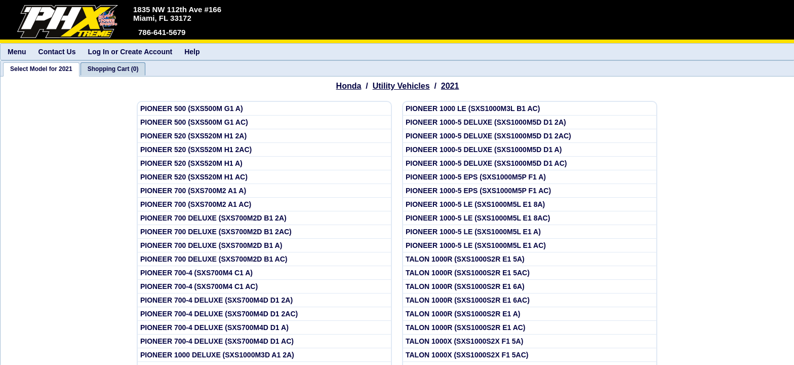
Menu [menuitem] (17, 52)
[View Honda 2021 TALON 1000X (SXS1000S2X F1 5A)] (529, 341)
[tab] (41, 69)
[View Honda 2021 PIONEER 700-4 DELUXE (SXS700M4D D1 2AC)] (264, 314)
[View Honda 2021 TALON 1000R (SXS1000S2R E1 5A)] (529, 259)
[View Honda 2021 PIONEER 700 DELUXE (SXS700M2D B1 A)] (264, 245)
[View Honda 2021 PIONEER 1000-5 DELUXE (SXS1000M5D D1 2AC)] (529, 136)
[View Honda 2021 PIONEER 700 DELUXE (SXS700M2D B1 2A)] (264, 218)
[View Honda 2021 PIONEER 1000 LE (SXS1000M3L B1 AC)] (529, 109)
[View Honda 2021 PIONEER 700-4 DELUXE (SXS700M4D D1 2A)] (264, 300)
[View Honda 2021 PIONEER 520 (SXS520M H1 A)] (264, 163)
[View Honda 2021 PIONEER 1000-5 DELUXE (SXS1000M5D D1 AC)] (529, 163)
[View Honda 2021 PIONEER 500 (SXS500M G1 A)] (264, 109)
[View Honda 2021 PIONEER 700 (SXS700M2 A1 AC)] (264, 204)
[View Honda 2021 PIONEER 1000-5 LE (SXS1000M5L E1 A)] (529, 232)
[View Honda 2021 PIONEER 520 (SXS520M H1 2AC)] (264, 150)
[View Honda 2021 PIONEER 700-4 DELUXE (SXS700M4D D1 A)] (264, 328)
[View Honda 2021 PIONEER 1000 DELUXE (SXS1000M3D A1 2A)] (264, 355)
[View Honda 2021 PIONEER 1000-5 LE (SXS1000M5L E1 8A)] (529, 204)
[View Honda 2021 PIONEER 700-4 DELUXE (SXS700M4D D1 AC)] (264, 341)
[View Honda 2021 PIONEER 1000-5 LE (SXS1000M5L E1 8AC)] (529, 218)
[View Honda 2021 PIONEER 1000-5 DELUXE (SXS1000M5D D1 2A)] (529, 122)
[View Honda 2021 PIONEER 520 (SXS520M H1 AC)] (264, 177)
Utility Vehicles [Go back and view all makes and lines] (401, 86)
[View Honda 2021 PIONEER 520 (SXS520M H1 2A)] (264, 136)
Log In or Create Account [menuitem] (130, 52)
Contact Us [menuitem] (57, 52)
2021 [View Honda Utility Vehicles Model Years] (450, 86)
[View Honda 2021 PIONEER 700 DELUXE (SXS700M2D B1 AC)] (264, 259)
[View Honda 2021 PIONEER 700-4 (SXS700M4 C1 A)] (264, 273)
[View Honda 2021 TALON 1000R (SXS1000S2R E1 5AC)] (529, 273)
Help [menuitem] (192, 52)
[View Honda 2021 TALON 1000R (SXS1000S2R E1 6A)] (529, 287)
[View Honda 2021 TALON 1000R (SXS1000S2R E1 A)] (529, 314)
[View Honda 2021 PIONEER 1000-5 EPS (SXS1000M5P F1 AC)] (529, 191)
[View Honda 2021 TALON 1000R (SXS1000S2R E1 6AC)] (529, 300)
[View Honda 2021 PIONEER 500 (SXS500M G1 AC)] (264, 122)
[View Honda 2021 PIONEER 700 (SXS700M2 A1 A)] (264, 191)
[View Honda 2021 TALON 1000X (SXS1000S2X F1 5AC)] (529, 355)
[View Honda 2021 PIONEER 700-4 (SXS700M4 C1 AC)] (264, 287)
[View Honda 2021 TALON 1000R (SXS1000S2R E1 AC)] (529, 328)
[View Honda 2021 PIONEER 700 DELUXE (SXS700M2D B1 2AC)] (264, 232)
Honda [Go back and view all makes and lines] (349, 86)
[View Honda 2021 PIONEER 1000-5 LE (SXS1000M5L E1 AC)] (529, 245)
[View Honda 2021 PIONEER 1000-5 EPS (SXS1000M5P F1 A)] (529, 177)
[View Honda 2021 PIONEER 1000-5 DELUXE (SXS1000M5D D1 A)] (529, 150)
